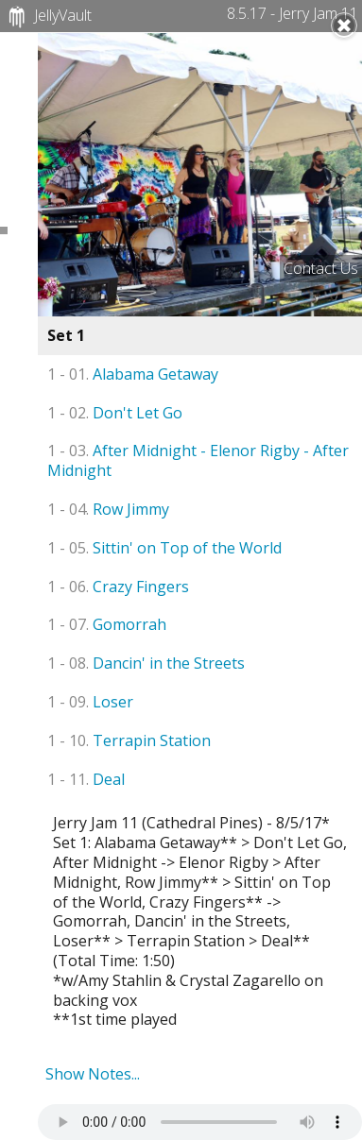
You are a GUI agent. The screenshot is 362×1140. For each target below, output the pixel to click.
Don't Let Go (114, 412)
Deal (86, 779)
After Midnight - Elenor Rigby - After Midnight (198, 460)
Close (344, 25)
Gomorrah (106, 624)
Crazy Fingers (118, 586)
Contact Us (321, 268)
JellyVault (48, 17)
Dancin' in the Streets (146, 663)
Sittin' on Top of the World (164, 547)
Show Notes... (92, 1073)
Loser (90, 701)
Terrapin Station (129, 740)
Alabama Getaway (132, 374)
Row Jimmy (108, 509)
